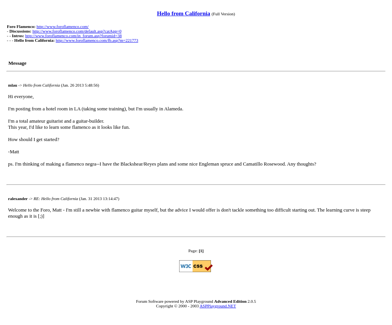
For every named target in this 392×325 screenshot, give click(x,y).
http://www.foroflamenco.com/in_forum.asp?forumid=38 (73, 35)
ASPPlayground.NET (217, 306)
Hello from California (183, 13)
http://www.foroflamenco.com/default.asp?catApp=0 (77, 31)
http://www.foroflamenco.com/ (62, 26)
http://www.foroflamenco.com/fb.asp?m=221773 (97, 40)
